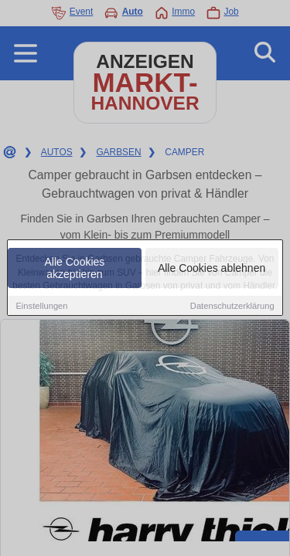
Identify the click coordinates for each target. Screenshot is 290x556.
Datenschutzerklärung (232, 306)
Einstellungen (41, 306)
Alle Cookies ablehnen (211, 269)
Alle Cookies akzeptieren (75, 268)
